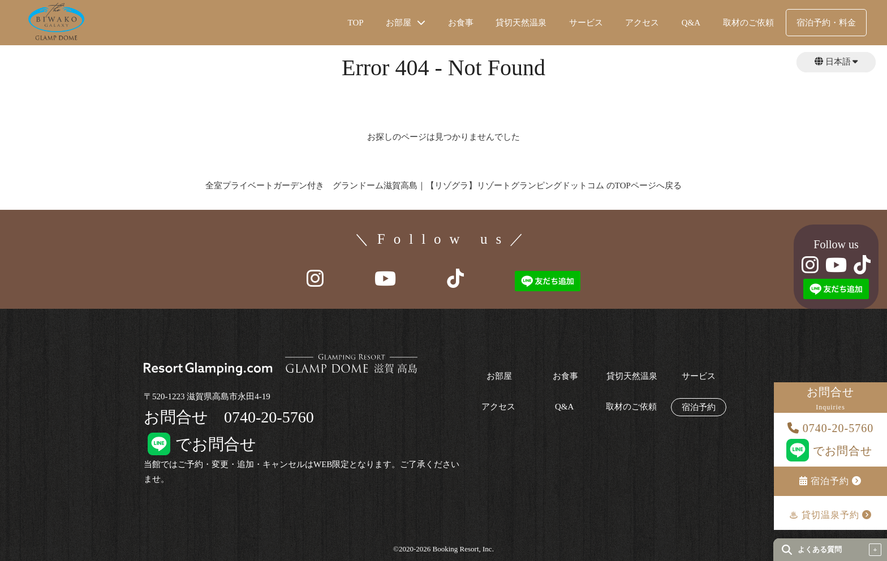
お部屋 (499, 376)
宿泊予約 (830, 481)
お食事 (460, 22)
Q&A (691, 22)
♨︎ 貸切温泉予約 (830, 515)
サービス (586, 22)
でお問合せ (830, 451)
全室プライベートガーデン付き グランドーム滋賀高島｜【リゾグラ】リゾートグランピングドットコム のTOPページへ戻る (443, 185)
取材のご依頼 (748, 22)
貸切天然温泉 (521, 22)
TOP (356, 22)
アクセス (642, 22)
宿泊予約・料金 (826, 22)
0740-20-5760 (830, 428)
